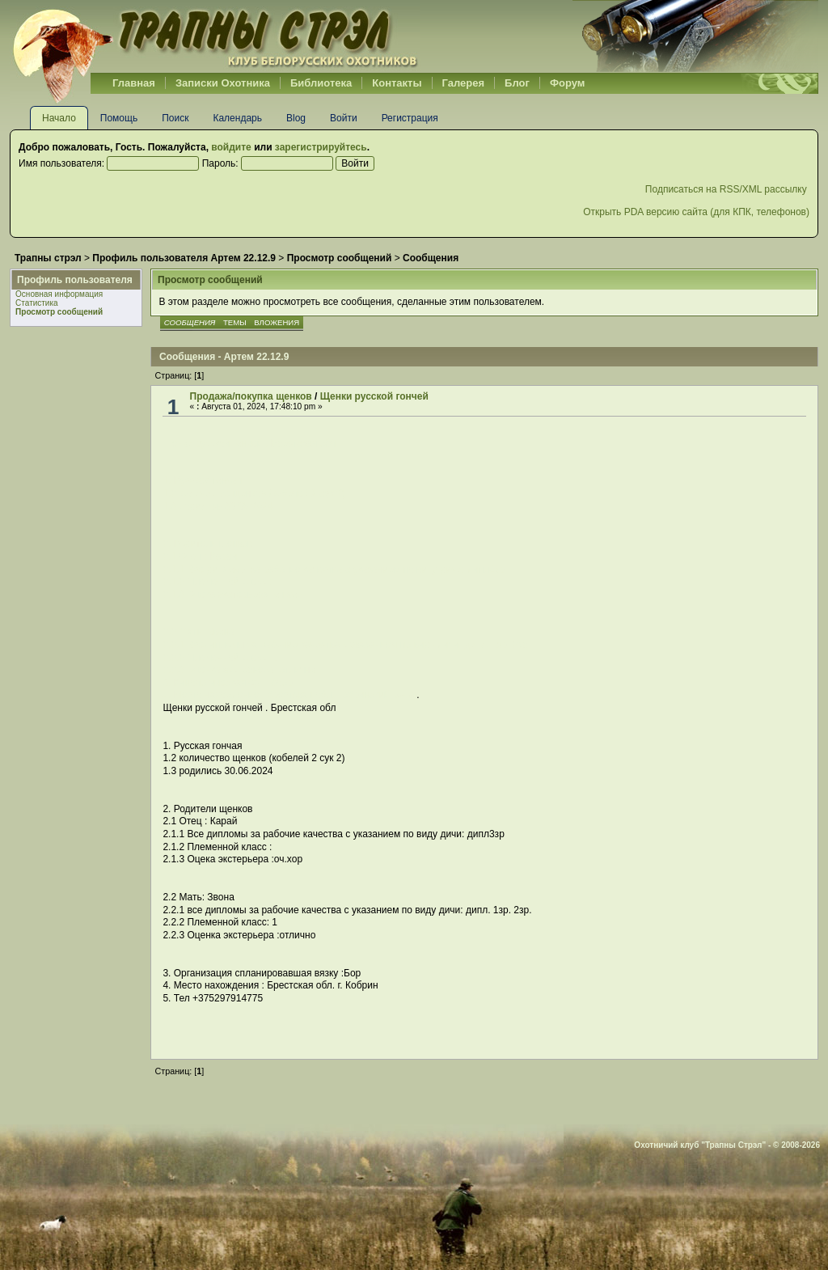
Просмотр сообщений (59, 311)
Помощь (118, 118)
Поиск (175, 118)
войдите (231, 147)
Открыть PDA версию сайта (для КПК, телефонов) (696, 212)
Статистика (36, 302)
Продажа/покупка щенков (251, 396)
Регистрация (410, 118)
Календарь (237, 118)
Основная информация (59, 294)
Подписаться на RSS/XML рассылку (727, 189)
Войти (343, 118)
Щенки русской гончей (374, 396)
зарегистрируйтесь (321, 147)
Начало (59, 118)
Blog (296, 118)
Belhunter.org (215, 36)
